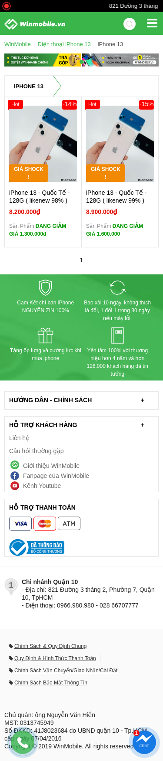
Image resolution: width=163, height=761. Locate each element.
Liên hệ (19, 437)
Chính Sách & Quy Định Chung (50, 646)
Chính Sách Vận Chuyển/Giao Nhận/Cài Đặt (65, 671)
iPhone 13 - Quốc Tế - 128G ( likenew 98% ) (39, 196)
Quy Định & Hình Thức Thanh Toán (55, 658)
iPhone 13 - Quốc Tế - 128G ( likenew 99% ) (116, 196)
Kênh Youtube (42, 485)
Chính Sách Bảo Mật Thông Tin (50, 683)
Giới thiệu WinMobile (51, 465)
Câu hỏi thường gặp (36, 450)
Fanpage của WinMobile (56, 475)
